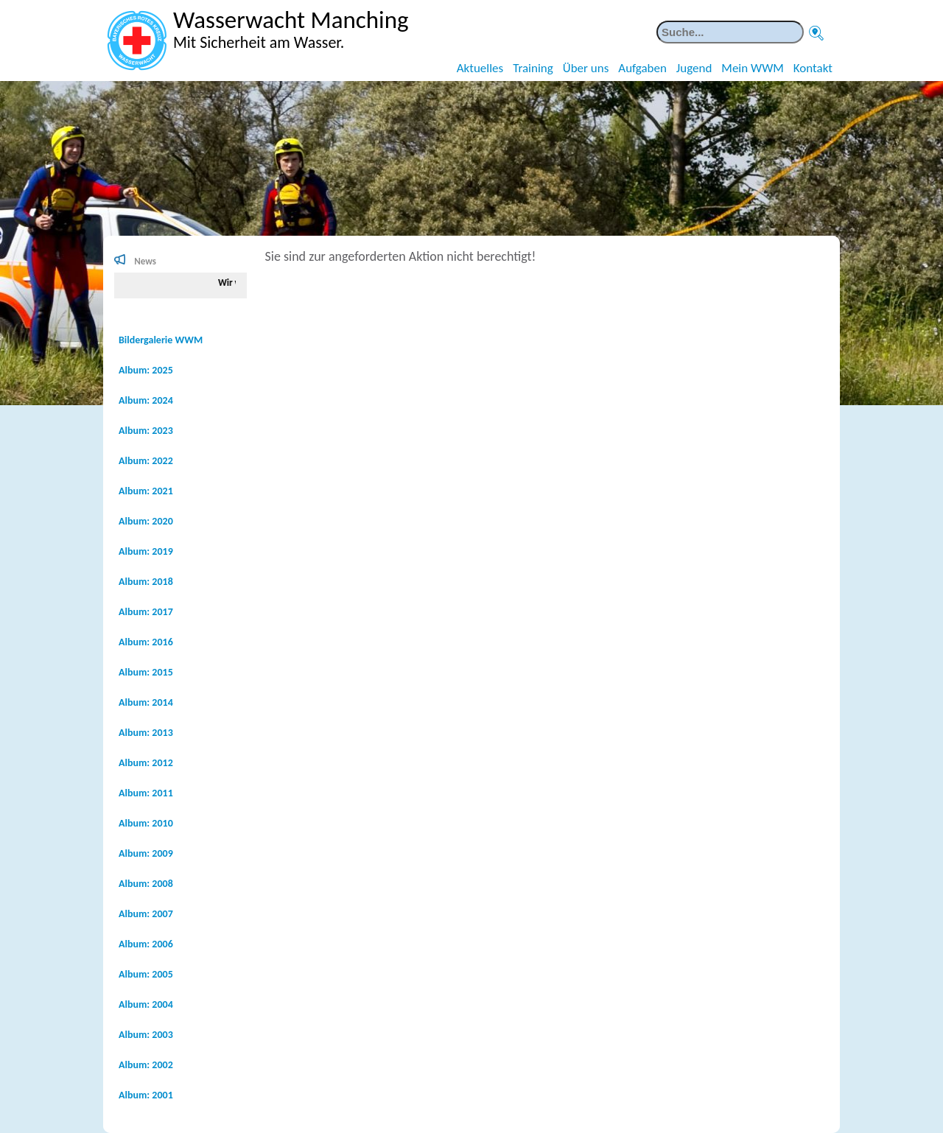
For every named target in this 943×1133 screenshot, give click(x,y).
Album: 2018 (146, 581)
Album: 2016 (146, 642)
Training (533, 68)
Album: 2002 (146, 1065)
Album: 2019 (146, 551)
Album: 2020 (146, 521)
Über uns (586, 68)
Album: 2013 (146, 732)
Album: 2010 (146, 823)
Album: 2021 (146, 491)
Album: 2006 (146, 944)
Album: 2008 (146, 883)
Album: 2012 (146, 763)
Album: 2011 (146, 793)
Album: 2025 (146, 370)
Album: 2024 (146, 400)
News (145, 261)
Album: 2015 (146, 672)
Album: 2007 (146, 914)
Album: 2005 (146, 974)
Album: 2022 (146, 461)
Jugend (694, 68)
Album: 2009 (146, 853)
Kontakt (812, 68)
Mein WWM (752, 68)
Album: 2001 (146, 1095)
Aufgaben (642, 68)
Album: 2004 (146, 1004)
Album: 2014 (146, 702)
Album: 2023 (146, 430)
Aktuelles (480, 68)
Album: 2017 (146, 612)
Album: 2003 (146, 1034)
